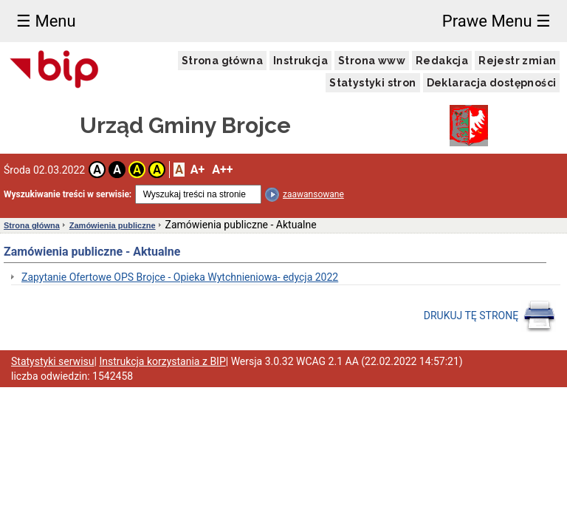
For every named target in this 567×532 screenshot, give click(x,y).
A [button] (97, 170)
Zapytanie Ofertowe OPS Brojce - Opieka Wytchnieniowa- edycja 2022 (179, 277)
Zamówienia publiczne (112, 225)
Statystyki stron (372, 83)
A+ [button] (197, 170)
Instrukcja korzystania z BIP (162, 361)
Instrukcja (300, 60)
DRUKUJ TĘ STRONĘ (490, 316)
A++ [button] (222, 170)
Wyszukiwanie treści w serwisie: (67, 194)
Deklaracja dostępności (492, 83)
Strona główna (222, 60)
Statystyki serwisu (52, 361)
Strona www (371, 60)
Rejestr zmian (517, 60)
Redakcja (442, 60)
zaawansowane (313, 194)
